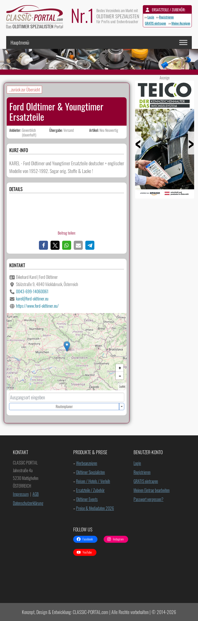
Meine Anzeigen (180, 23)
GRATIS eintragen (155, 23)
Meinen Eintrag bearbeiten (152, 490)
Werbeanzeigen (86, 463)
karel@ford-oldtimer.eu (32, 299)
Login (150, 17)
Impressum (21, 494)
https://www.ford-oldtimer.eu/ (37, 306)
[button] (43, 245)
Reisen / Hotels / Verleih (93, 481)
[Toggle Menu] (183, 42)
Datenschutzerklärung (28, 503)
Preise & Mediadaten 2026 (95, 508)
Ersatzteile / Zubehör (90, 490)
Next (184, 148)
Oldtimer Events (87, 499)
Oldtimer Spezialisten (90, 472)
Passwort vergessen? (148, 499)
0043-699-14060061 (32, 291)
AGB (35, 494)
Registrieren (166, 17)
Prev (144, 148)
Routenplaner (64, 406)
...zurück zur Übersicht (24, 90)
